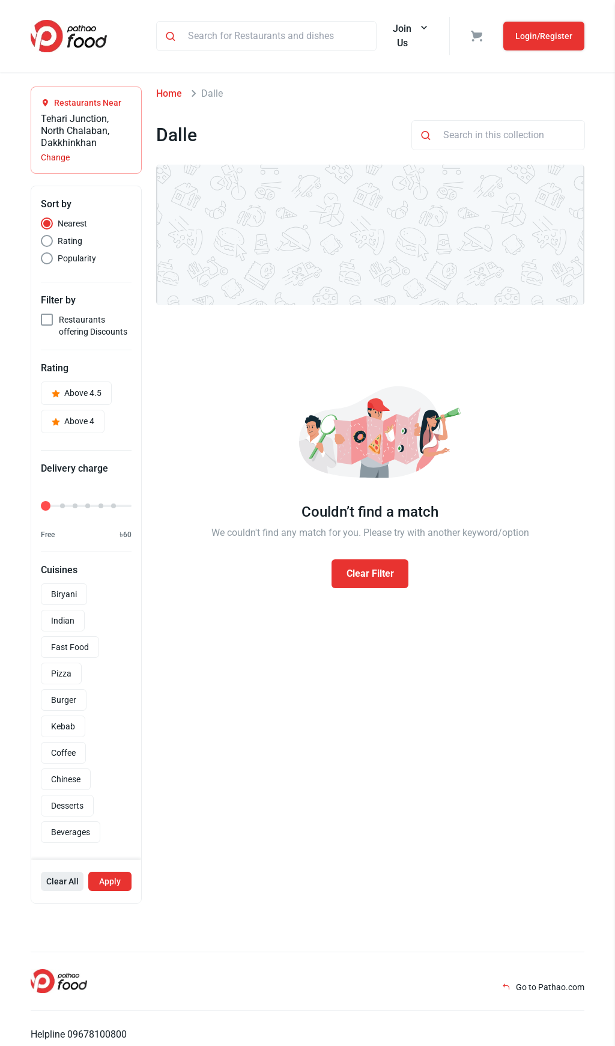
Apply (110, 881)
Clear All (62, 881)
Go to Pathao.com (543, 987)
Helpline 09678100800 (79, 1034)
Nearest (72, 223)
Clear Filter (370, 573)
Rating (70, 241)
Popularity (77, 258)
